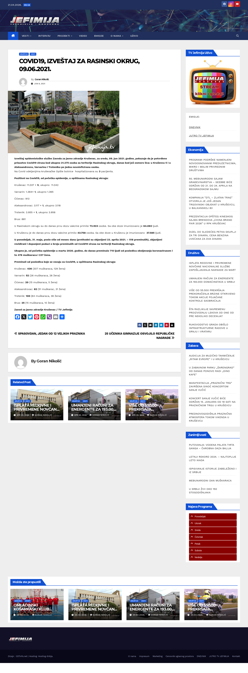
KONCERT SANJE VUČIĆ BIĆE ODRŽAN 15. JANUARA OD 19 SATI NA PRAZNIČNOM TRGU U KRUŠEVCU (212, 402)
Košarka (18, 601)
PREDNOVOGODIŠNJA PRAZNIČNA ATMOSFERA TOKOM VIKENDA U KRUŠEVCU (210, 417)
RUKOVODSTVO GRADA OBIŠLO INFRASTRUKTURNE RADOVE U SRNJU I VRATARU (208, 328)
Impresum (144, 656)
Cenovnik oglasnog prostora (180, 656)
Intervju (44, 35)
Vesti (26, 35)
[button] (237, 35)
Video (83, 35)
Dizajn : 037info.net (18, 656)
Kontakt (236, 656)
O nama (116, 35)
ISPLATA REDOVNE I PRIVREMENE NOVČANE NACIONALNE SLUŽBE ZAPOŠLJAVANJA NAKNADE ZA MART (212, 266)
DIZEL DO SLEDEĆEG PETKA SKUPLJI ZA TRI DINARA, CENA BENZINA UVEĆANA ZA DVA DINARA (212, 235)
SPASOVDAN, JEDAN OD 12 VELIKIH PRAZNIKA (49, 333)
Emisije (99, 35)
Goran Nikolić (42, 79)
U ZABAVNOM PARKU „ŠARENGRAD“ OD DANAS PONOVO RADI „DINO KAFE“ (211, 371)
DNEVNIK (194, 127)
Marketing (158, 656)
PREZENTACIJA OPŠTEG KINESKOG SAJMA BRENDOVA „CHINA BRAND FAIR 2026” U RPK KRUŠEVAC (211, 220)
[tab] (213, 516)
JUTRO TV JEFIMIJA (201, 135)
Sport (27, 601)
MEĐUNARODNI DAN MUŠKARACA (210, 480)
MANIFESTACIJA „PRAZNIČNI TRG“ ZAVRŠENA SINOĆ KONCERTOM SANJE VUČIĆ (210, 386)
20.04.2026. (23, 615)
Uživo (134, 35)
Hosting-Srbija (45, 656)
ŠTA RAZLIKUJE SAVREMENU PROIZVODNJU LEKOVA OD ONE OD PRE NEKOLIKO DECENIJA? (211, 313)
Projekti (64, 35)
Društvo (24, 54)
